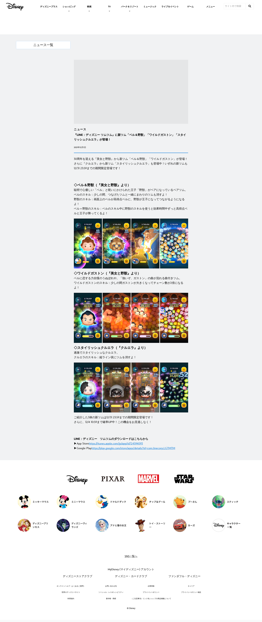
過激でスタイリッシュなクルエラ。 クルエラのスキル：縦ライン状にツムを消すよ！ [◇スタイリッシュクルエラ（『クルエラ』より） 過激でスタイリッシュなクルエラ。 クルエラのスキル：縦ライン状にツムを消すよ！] (110, 352)
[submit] (250, 6)
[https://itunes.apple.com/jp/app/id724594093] (116, 443)
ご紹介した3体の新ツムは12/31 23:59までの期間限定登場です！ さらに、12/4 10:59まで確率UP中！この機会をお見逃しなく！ (113, 420)
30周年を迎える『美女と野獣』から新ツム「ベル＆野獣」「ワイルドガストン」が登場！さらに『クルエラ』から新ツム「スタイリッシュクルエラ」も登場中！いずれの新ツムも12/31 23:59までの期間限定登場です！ (131, 163)
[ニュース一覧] (43, 45)
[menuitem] (48, 6)
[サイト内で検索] (235, 6)
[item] (69, 6)
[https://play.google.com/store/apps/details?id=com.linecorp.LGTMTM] (133, 448)
